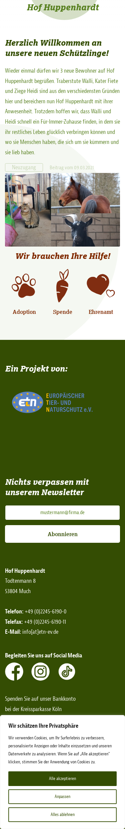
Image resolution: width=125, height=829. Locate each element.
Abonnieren (63, 534)
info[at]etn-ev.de (40, 632)
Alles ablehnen (63, 814)
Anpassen (62, 796)
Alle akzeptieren (62, 778)
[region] (62, 772)
